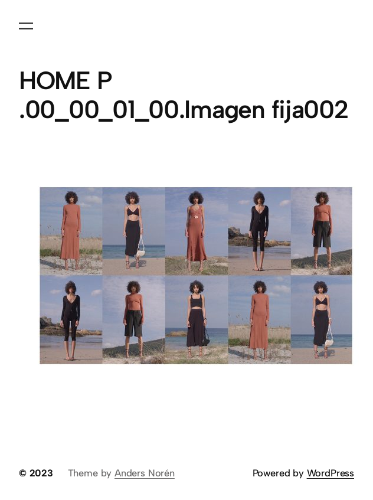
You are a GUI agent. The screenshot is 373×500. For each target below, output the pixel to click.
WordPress (330, 473)
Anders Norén (144, 473)
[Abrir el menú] (26, 26)
